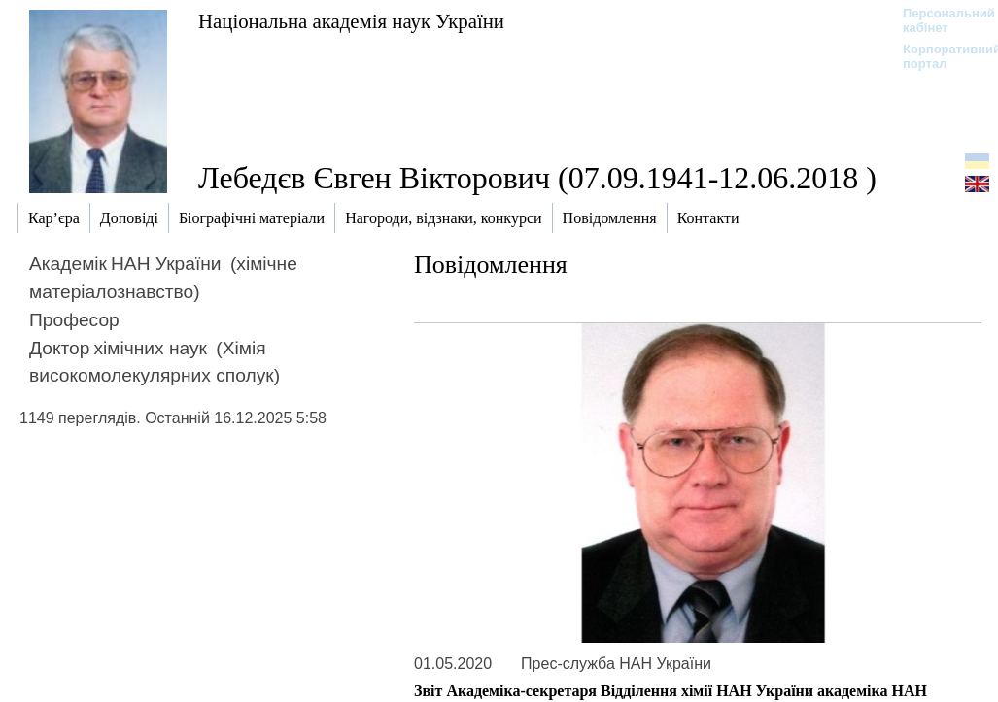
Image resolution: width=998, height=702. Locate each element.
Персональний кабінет (939, 20)
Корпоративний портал (939, 56)
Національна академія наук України (351, 21)
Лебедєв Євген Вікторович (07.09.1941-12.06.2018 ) (537, 177)
